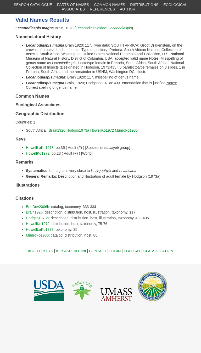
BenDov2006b (37, 207)
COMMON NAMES (109, 5)
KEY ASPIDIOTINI (71, 251)
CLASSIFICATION (158, 251)
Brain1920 (57, 130)
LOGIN (115, 251)
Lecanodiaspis (120, 28)
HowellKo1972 (102, 130)
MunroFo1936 (126, 130)
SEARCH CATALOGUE (33, 5)
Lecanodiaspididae (91, 28)
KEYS (48, 251)
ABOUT (34, 251)
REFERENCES (102, 9)
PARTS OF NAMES (73, 5)
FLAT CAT (132, 251)
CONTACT (97, 251)
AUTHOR (127, 9)
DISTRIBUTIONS (144, 5)
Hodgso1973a (77, 130)
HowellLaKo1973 (40, 147)
